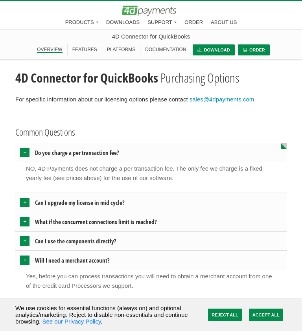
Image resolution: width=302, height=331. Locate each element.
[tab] (151, 152)
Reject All (225, 315)
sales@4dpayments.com (222, 99)
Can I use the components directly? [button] (75, 241)
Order (193, 22)
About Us (224, 22)
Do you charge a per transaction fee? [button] (77, 152)
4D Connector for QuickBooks (151, 36)
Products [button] (79, 22)
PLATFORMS (121, 49)
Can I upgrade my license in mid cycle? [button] (80, 202)
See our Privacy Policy (71, 321)
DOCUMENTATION (165, 49)
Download (213, 50)
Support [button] (159, 22)
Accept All (266, 315)
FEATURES (84, 49)
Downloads (123, 22)
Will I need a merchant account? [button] (72, 260)
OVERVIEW (49, 49)
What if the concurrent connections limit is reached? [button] (96, 221)
